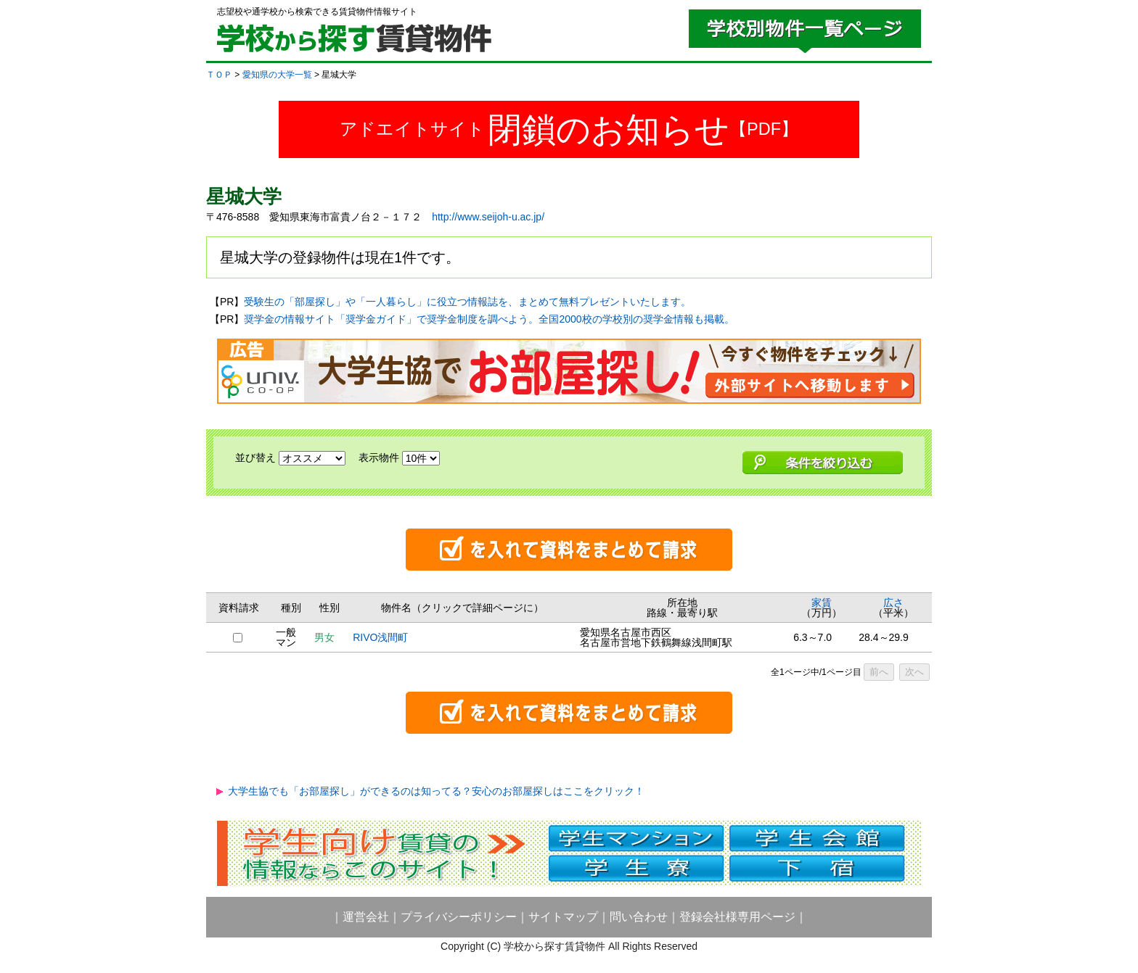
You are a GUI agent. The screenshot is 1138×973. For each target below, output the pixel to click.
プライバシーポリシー (459, 917)
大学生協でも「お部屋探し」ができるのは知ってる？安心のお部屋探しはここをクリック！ (436, 791)
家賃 (821, 602)
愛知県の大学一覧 (277, 75)
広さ (893, 602)
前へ (878, 671)
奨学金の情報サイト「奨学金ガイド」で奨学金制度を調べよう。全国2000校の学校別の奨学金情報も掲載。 (489, 319)
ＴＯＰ (219, 75)
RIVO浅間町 (380, 637)
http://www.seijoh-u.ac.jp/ (488, 217)
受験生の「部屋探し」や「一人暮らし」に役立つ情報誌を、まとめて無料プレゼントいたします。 (467, 301)
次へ (914, 671)
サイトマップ (563, 917)
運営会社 (366, 917)
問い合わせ (639, 917)
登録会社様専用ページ (737, 917)
